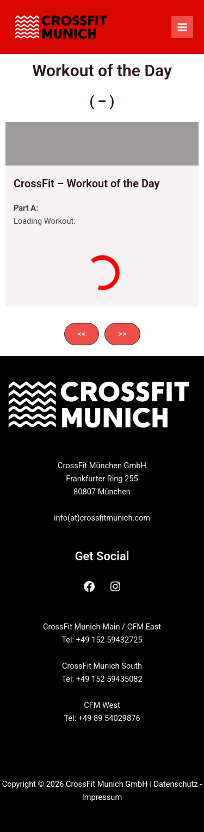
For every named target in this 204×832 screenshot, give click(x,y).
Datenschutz (175, 784)
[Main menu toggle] (182, 27)
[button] (82, 334)
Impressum (102, 797)
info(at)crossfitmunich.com (102, 518)
